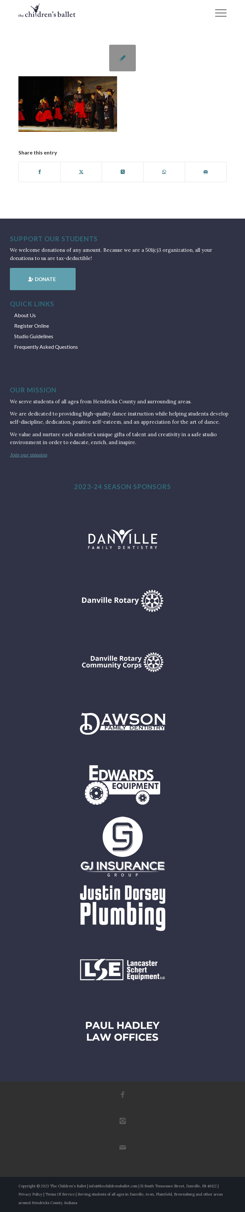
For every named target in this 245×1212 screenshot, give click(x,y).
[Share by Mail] (205, 171)
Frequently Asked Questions (46, 347)
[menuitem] (217, 13)
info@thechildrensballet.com (113, 1186)
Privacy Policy (30, 1194)
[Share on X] (81, 171)
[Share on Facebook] (39, 171)
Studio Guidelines (33, 336)
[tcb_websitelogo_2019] (101, 13)
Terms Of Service (60, 1194)
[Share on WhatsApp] (164, 171)
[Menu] (217, 13)
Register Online (31, 325)
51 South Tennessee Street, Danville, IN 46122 (178, 1186)
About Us (25, 315)
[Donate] (43, 279)
